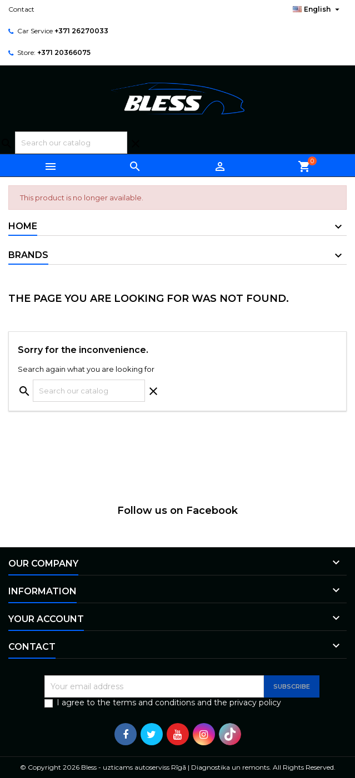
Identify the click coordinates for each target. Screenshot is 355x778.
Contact (21, 9)
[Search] (71, 143)
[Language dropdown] (317, 9)
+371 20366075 (64, 52)
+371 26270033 (81, 31)
